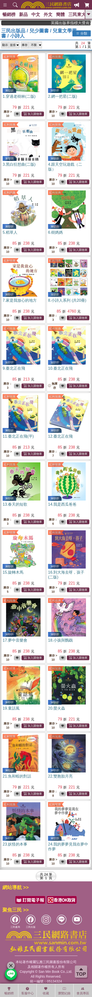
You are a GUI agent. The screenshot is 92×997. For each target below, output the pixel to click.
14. (62, 504)
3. (19, 164)
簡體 (60, 14)
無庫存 (52, 386)
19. (11, 708)
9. (14, 368)
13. (15, 504)
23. (15, 844)
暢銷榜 (8, 14)
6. (55, 232)
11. (18, 436)
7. (20, 300)
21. (17, 776)
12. (60, 436)
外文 (48, 14)
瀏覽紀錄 (64, 991)
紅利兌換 (9, 56)
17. (15, 640)
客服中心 (27, 991)
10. (60, 368)
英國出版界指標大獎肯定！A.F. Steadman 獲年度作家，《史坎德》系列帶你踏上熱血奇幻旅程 (76, 23)
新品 (23, 14)
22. (60, 776)
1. (19, 96)
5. (10, 232)
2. (62, 96)
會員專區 (83, 991)
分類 (81, 33)
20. (56, 708)
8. (67, 300)
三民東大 (77, 14)
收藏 (46, 991)
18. (60, 640)
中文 (35, 14)
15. (13, 572)
